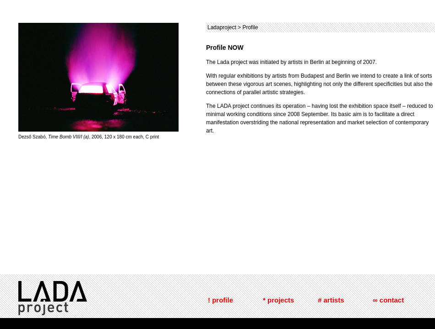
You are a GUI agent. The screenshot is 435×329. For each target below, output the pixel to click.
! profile (220, 300)
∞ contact (388, 300)
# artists (331, 300)
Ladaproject (221, 27)
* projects (278, 300)
